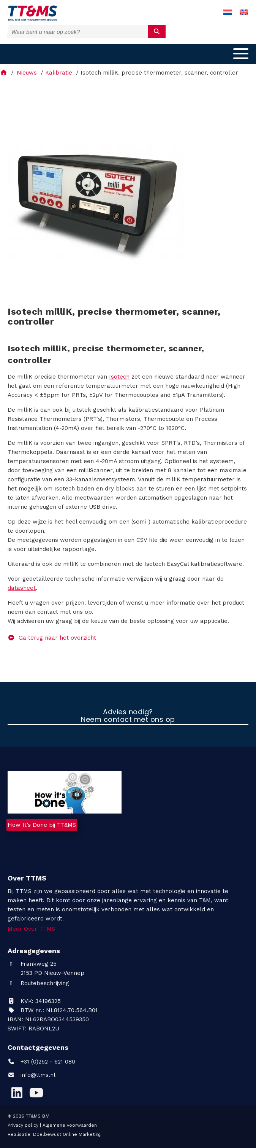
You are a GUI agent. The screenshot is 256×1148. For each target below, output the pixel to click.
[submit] (157, 31)
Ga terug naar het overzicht (52, 637)
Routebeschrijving (38, 983)
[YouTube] (36, 1093)
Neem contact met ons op (128, 720)
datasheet (22, 587)
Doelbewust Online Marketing (67, 1134)
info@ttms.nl (38, 1075)
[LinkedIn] (16, 1093)
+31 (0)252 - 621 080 (41, 1061)
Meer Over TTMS (31, 928)
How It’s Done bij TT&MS (42, 825)
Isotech (119, 376)
